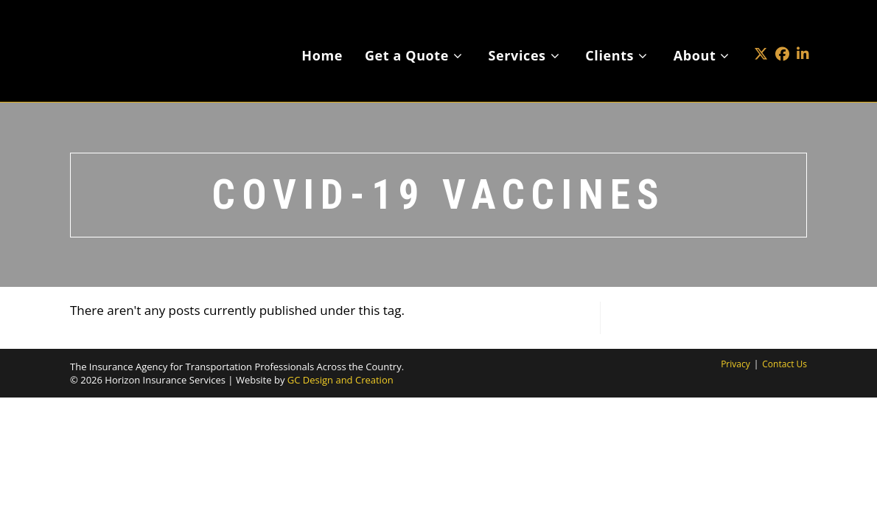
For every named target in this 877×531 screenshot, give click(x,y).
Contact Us (784, 364)
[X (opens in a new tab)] (761, 32)
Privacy (735, 364)
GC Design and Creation (340, 379)
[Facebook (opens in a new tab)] (782, 32)
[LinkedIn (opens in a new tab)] (803, 32)
